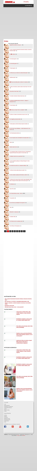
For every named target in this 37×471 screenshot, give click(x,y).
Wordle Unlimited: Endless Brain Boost (17, 95)
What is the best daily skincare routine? (17, 170)
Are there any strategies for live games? (17, 202)
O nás (5, 439)
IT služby (18, 470)
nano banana (13, 105)
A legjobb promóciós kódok (15, 119)
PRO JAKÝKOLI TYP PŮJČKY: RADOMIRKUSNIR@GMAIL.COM (17, 301)
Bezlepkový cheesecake (9, 305)
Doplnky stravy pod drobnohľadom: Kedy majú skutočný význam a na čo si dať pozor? (24, 349)
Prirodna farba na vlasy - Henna (16, 193)
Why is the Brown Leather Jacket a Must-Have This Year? (20, 86)
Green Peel (12, 188)
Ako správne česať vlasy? (14, 91)
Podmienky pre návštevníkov (8, 441)
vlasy (11, 207)
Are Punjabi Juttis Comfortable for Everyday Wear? (19, 137)
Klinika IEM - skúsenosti (14, 211)
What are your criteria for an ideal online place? (19, 72)
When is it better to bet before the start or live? (19, 114)
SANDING (23, 470)
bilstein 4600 (13, 216)
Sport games (13, 68)
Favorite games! (13, 58)
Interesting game (13, 63)
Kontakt (5, 446)
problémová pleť (13, 77)
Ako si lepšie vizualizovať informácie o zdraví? (18, 174)
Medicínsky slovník (7, 453)
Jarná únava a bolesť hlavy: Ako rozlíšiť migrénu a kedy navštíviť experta (23, 313)
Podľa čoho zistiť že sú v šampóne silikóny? (18, 165)
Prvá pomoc (6, 452)
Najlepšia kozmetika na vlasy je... (16, 44)
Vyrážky (12, 54)
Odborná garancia (7, 440)
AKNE (11, 142)
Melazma (12, 184)
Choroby (5, 450)
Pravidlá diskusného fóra (8, 442)
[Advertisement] (18, 15)
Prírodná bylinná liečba (14, 133)
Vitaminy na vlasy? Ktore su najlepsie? (17, 109)
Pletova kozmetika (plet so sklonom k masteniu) (19, 82)
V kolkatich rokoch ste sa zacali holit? (16, 156)
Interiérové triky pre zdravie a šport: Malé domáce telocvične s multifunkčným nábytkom (24, 362)
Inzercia (5, 443)
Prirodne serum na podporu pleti (16, 221)
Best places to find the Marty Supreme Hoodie (18, 123)
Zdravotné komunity (7, 454)
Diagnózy (5, 451)
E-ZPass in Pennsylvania (15, 225)
